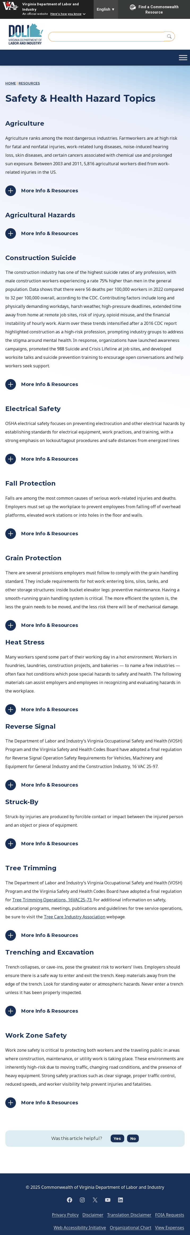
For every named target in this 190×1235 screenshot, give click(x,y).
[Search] (169, 36)
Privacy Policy (65, 1215)
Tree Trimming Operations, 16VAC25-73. (52, 900)
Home (10, 83)
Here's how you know (65, 14)
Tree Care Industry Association (74, 917)
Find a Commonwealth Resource (154, 9)
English (106, 9)
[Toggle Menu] (183, 57)
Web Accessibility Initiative (80, 1227)
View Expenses (169, 1227)
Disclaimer (93, 1215)
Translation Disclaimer (129, 1215)
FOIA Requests (169, 1215)
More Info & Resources (49, 191)
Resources (29, 83)
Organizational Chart (130, 1227)
